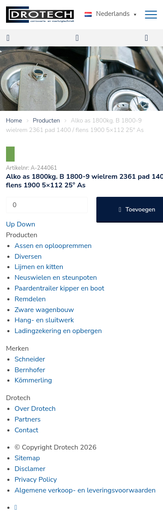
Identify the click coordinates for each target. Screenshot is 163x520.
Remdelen (30, 299)
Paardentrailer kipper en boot (60, 288)
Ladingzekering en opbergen (58, 331)
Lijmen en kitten (39, 267)
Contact (26, 430)
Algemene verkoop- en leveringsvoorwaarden (85, 490)
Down (26, 224)
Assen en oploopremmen (53, 246)
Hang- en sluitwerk (44, 320)
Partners (28, 419)
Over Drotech (35, 408)
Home (14, 120)
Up (10, 224)
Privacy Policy (36, 479)
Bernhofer (30, 370)
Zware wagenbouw (44, 310)
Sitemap (27, 458)
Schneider (30, 359)
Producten (46, 120)
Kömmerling (33, 380)
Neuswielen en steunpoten (56, 277)
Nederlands (107, 13)
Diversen (28, 256)
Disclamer (30, 469)
